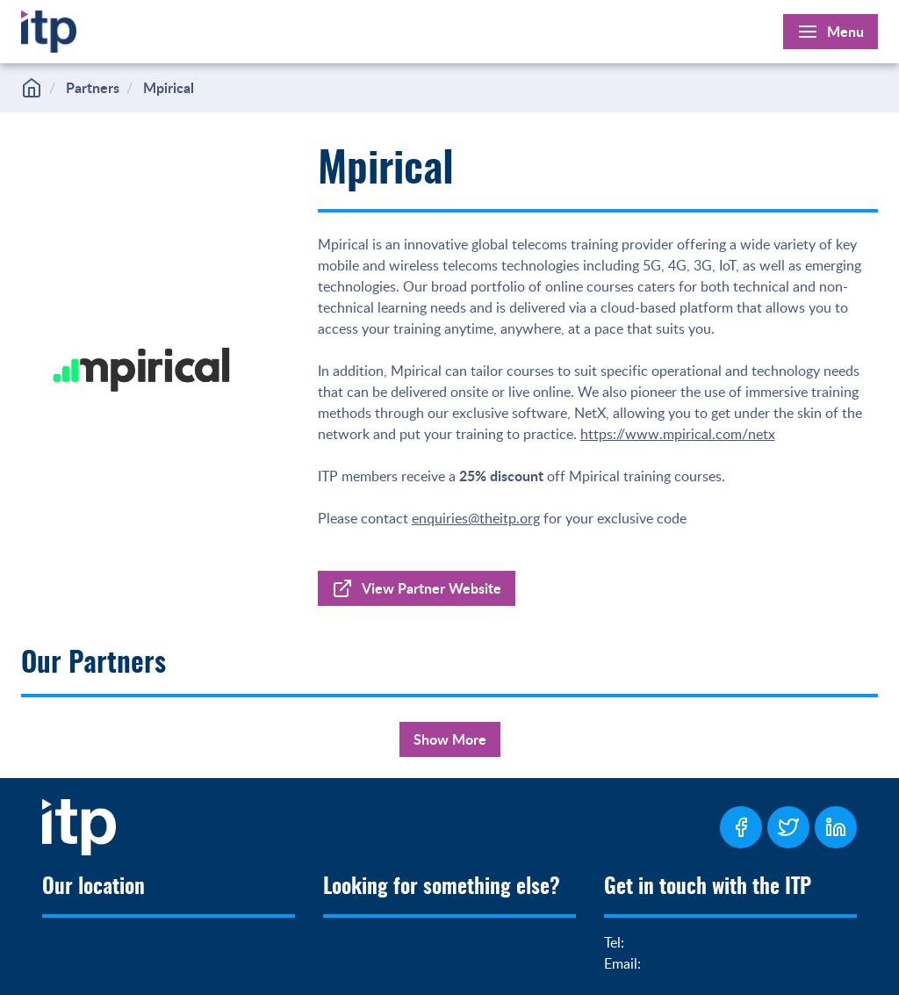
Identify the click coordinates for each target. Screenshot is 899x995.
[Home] (48, 28)
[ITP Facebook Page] (741, 827)
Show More (450, 739)
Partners (92, 87)
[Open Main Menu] (830, 31)
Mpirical (168, 87)
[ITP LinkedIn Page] (836, 827)
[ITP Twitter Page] (788, 827)
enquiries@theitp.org (476, 518)
